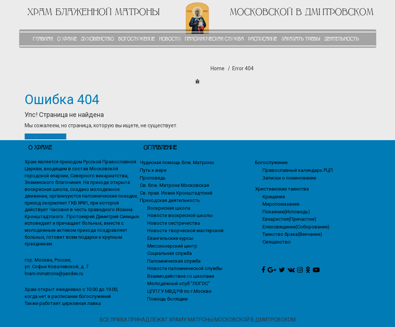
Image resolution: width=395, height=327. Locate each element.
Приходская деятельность (170, 200)
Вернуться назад (45, 136)
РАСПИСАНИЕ (262, 39)
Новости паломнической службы (184, 268)
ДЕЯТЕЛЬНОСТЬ (341, 39)
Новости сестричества (173, 223)
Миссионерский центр (172, 246)
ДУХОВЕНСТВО (97, 39)
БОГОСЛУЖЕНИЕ (136, 39)
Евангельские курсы (170, 238)
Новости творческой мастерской (185, 230)
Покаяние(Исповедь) (286, 211)
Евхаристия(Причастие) (289, 219)
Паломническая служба (174, 261)
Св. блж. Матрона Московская (174, 185)
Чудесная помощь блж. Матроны (177, 162)
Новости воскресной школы (180, 215)
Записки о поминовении (289, 178)
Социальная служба (169, 253)
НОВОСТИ (169, 39)
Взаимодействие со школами (180, 276)
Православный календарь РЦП (297, 170)
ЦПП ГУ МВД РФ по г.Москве (179, 291)
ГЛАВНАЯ (43, 39)
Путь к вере (153, 170)
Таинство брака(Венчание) (292, 234)
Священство (276, 242)
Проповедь (153, 178)
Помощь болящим (167, 299)
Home (218, 68)
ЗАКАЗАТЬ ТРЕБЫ (300, 39)
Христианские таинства (282, 189)
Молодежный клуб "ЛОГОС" (178, 283)
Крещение (273, 196)
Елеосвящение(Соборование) (295, 227)
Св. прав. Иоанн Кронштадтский (176, 193)
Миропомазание (280, 204)
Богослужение (271, 162)
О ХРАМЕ (67, 39)
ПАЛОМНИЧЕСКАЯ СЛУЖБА (214, 39)
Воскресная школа (168, 208)
